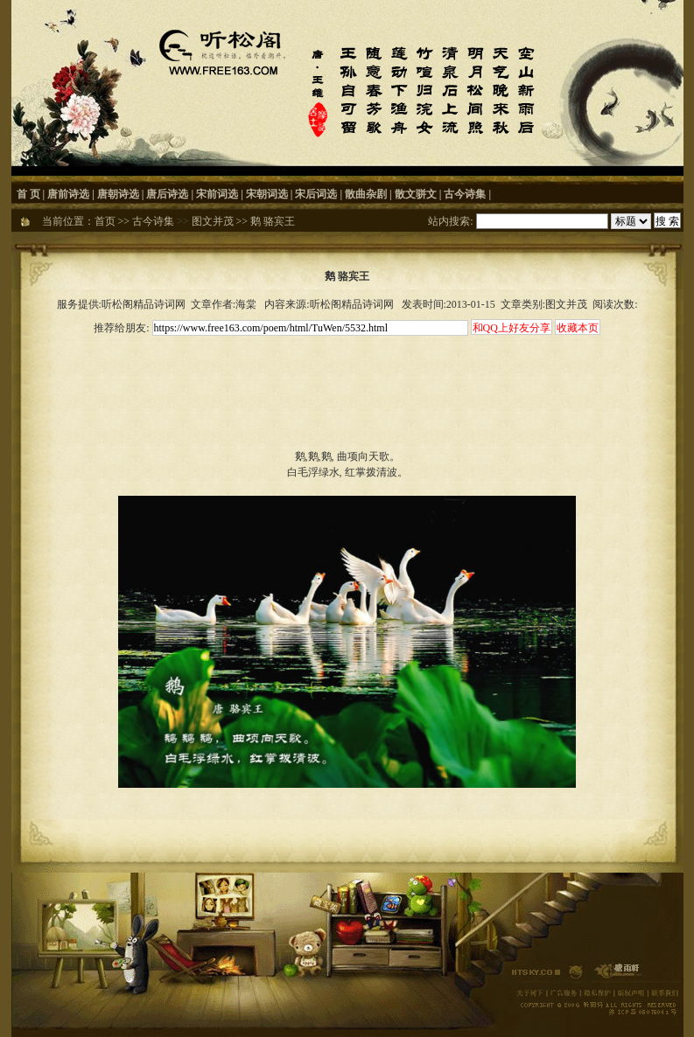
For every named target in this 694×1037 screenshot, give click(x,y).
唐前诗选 (68, 194)
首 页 (28, 194)
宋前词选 (217, 194)
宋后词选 (316, 194)
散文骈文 (416, 194)
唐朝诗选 (118, 194)
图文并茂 (213, 221)
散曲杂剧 (366, 194)
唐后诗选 (167, 194)
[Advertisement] (347, 377)
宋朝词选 (267, 194)
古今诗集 (465, 194)
